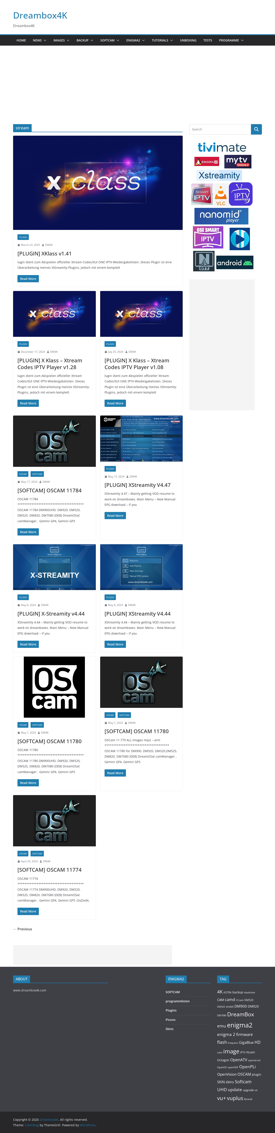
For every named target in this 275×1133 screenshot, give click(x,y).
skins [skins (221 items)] (230, 1082)
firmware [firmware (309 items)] (244, 1034)
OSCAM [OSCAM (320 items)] (244, 1074)
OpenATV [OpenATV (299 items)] (238, 1059)
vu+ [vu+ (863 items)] (221, 1098)
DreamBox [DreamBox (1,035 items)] (240, 1014)
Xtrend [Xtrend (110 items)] (248, 1099)
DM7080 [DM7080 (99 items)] (221, 1015)
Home (21, 40)
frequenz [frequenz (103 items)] (233, 1042)
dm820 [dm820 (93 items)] (230, 1006)
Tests (207, 40)
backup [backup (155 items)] (237, 992)
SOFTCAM (107, 40)
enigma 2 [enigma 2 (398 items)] (226, 1034)
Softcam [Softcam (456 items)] (243, 1082)
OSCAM (23, 474)
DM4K (49, 245)
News (37, 40)
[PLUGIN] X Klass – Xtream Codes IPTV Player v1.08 (137, 364)
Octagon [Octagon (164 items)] (223, 1060)
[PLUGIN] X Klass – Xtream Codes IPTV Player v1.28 (49, 364)
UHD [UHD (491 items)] (222, 1089)
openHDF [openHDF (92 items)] (233, 1067)
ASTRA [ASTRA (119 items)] (227, 992)
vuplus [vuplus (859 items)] (235, 1098)
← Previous (22, 929)
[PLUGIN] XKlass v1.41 (44, 253)
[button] (44, 40)
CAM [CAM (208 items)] (220, 1000)
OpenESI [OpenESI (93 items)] (222, 1067)
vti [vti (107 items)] (256, 1090)
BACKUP (83, 40)
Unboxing (188, 40)
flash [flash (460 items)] (222, 1042)
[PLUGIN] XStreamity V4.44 (138, 613)
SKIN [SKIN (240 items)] (221, 1082)
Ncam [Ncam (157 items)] (250, 1052)
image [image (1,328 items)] (231, 1051)
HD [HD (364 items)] (257, 1042)
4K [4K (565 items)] (220, 991)
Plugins (171, 1010)
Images (59, 40)
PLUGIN (23, 237)
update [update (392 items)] (235, 1089)
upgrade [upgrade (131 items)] (248, 1090)
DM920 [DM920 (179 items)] (253, 1006)
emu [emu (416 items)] (221, 1026)
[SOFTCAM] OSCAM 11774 (49, 869)
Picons (170, 1020)
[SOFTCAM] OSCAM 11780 (49, 741)
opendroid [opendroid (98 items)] (254, 1060)
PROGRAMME (229, 40)
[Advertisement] (137, 78)
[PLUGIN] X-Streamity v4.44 (51, 613)
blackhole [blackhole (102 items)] (249, 992)
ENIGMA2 (133, 40)
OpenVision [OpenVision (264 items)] (227, 1074)
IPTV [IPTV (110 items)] (243, 1052)
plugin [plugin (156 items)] (256, 1074)
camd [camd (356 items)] (230, 999)
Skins (170, 1029)
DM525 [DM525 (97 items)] (221, 1006)
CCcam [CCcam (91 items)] (240, 1000)
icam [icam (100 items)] (219, 1052)
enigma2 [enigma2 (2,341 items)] (240, 1025)
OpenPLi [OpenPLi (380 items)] (247, 1067)
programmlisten (178, 1001)
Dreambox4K (40, 15)
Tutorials (160, 40)
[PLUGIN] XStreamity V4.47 (138, 484)
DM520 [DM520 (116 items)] (248, 1000)
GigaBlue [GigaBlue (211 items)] (246, 1042)
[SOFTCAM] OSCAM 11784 (49, 490)
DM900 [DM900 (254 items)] (240, 1006)
